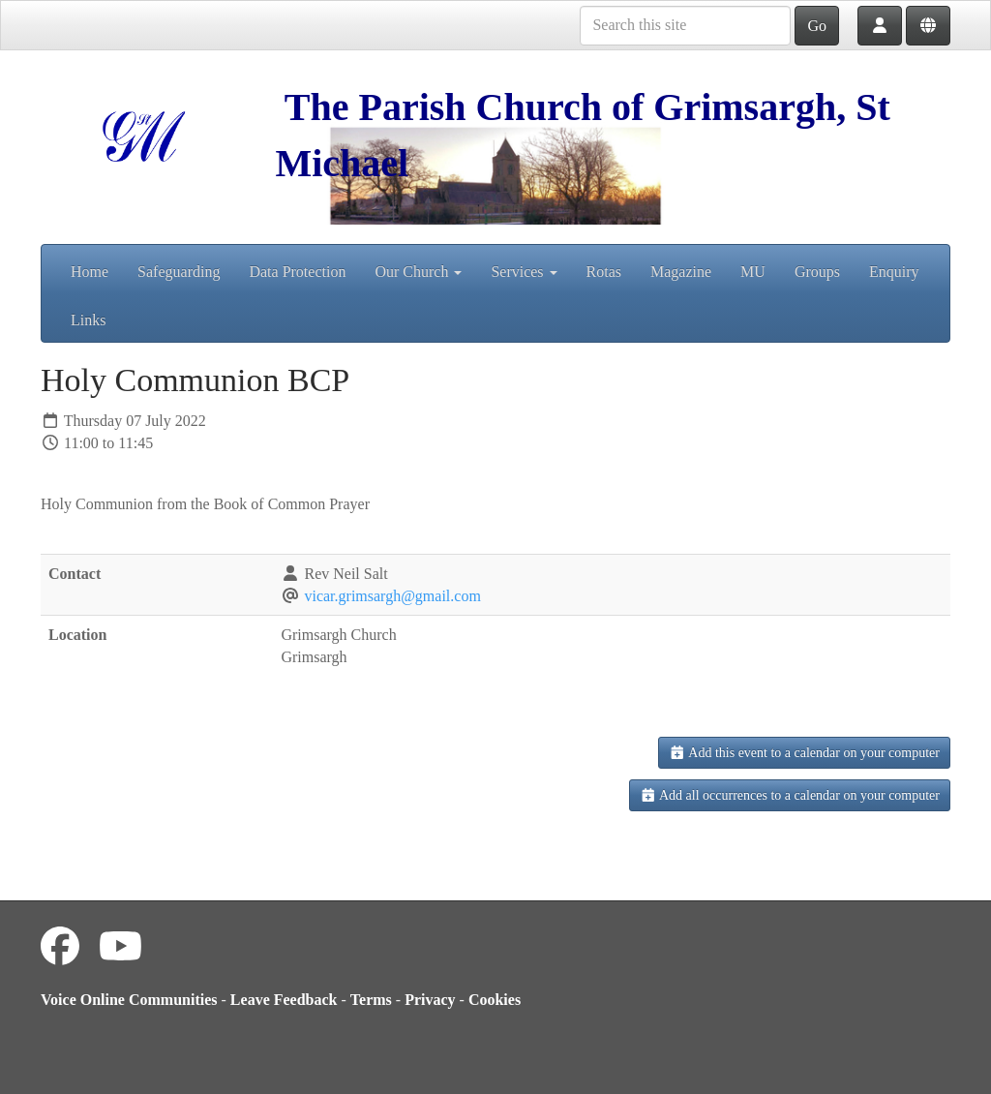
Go (816, 25)
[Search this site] (685, 26)
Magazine (680, 271)
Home (89, 271)
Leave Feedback (284, 999)
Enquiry (894, 271)
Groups (817, 271)
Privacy (430, 999)
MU (753, 271)
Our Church (418, 271)
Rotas (603, 271)
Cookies (494, 999)
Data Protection (297, 271)
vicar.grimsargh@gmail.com (392, 596)
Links (88, 320)
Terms (371, 999)
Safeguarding (178, 271)
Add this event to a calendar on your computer (804, 752)
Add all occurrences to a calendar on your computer (790, 795)
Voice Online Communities (129, 999)
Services (523, 271)
